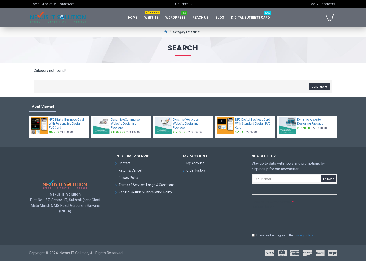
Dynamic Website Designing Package (310, 121)
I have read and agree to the (282, 235)
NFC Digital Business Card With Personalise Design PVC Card (66, 123)
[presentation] (284, 218)
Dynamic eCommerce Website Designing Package (125, 123)
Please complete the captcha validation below (271, 204)
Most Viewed (42, 106)
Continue (318, 86)
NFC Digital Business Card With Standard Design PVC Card (253, 123)
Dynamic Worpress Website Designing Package (186, 123)
